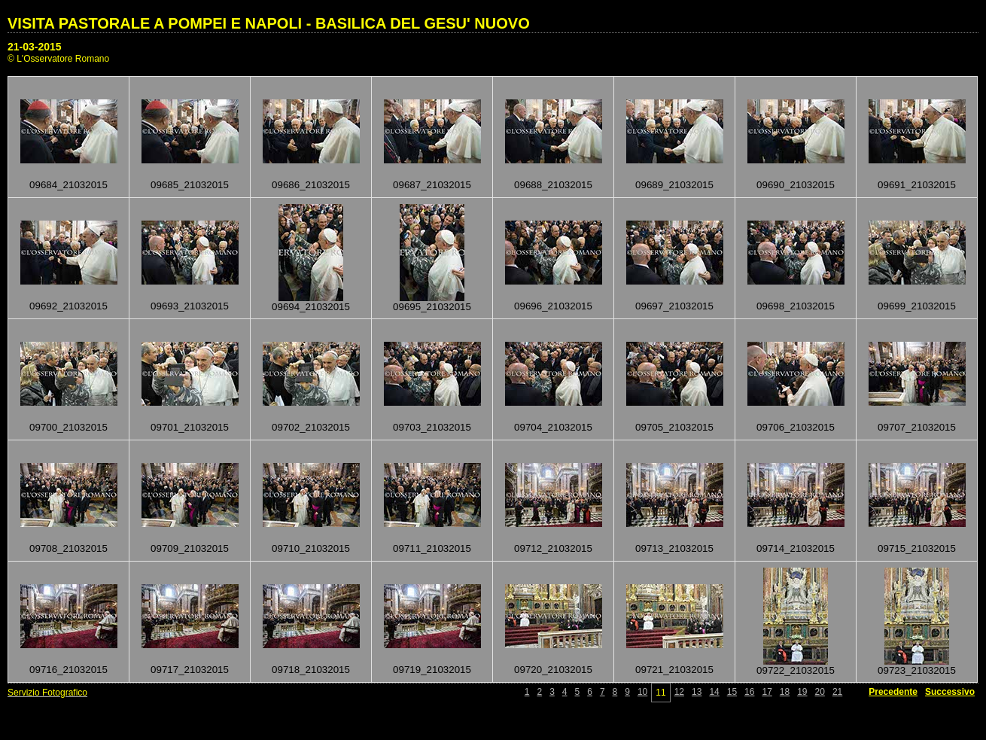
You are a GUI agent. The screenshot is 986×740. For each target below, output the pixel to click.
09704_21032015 (553, 427)
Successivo (950, 692)
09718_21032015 (311, 669)
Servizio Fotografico (47, 692)
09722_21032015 (795, 670)
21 (837, 692)
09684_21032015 (68, 184)
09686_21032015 (311, 184)
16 (749, 692)
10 (642, 692)
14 (714, 692)
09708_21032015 (68, 548)
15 (732, 692)
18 (785, 692)
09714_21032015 (795, 548)
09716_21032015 (68, 669)
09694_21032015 (311, 306)
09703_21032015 (432, 427)
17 (766, 692)
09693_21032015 (190, 306)
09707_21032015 (917, 427)
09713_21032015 (674, 548)
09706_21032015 (795, 427)
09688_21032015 (553, 184)
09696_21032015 (553, 306)
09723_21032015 (917, 670)
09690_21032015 (795, 184)
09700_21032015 (68, 427)
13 (696, 692)
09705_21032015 (674, 427)
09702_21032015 (311, 427)
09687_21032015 (432, 184)
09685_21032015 (190, 184)
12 (679, 692)
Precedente (893, 692)
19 (802, 692)
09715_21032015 (917, 548)
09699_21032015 (917, 306)
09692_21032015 (68, 306)
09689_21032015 (674, 184)
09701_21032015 (190, 427)
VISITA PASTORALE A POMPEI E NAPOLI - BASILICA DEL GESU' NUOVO (269, 23)
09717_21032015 (190, 669)
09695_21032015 (432, 306)
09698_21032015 (795, 306)
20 (820, 692)
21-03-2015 (35, 47)
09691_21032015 (917, 184)
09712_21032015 (553, 548)
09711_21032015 (432, 548)
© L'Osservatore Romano (58, 58)
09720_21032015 (553, 669)
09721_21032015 (674, 669)
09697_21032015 (674, 306)
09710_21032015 (311, 548)
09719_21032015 (432, 669)
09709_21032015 (190, 548)
